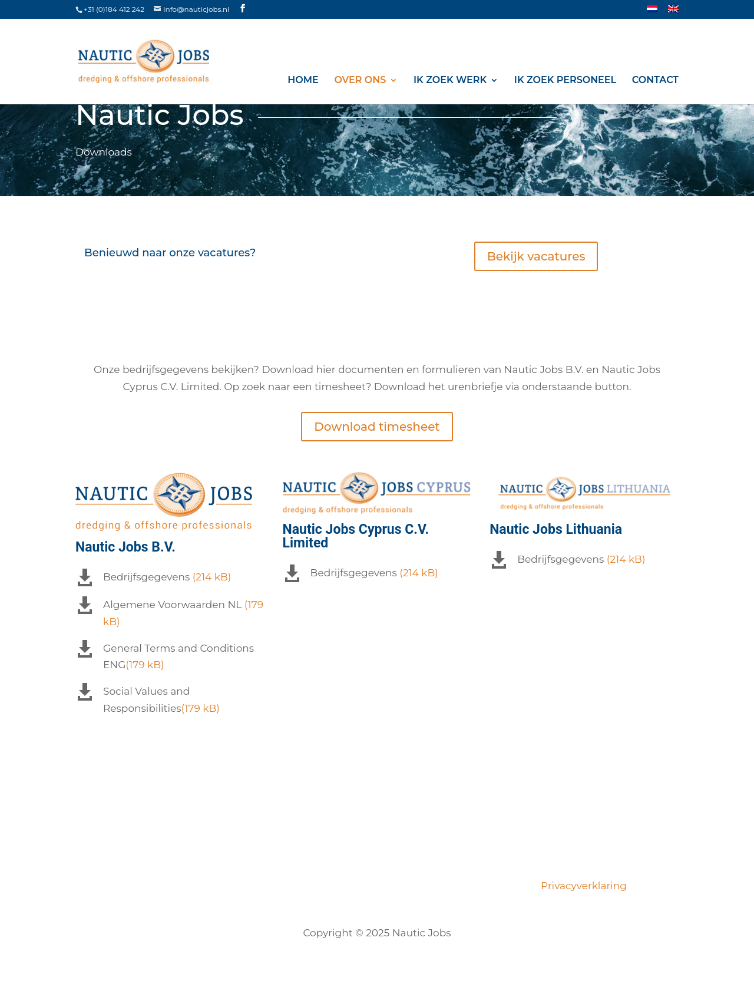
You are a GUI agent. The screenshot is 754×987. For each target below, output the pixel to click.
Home (302, 80)
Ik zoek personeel (565, 80)
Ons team (274, 886)
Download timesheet (376, 427)
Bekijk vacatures (536, 256)
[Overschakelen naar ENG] (673, 12)
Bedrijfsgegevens (146, 577)
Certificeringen (349, 886)
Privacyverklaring (581, 886)
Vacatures (158, 886)
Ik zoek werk (450, 80)
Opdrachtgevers (438, 886)
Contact (655, 80)
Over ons (360, 80)
